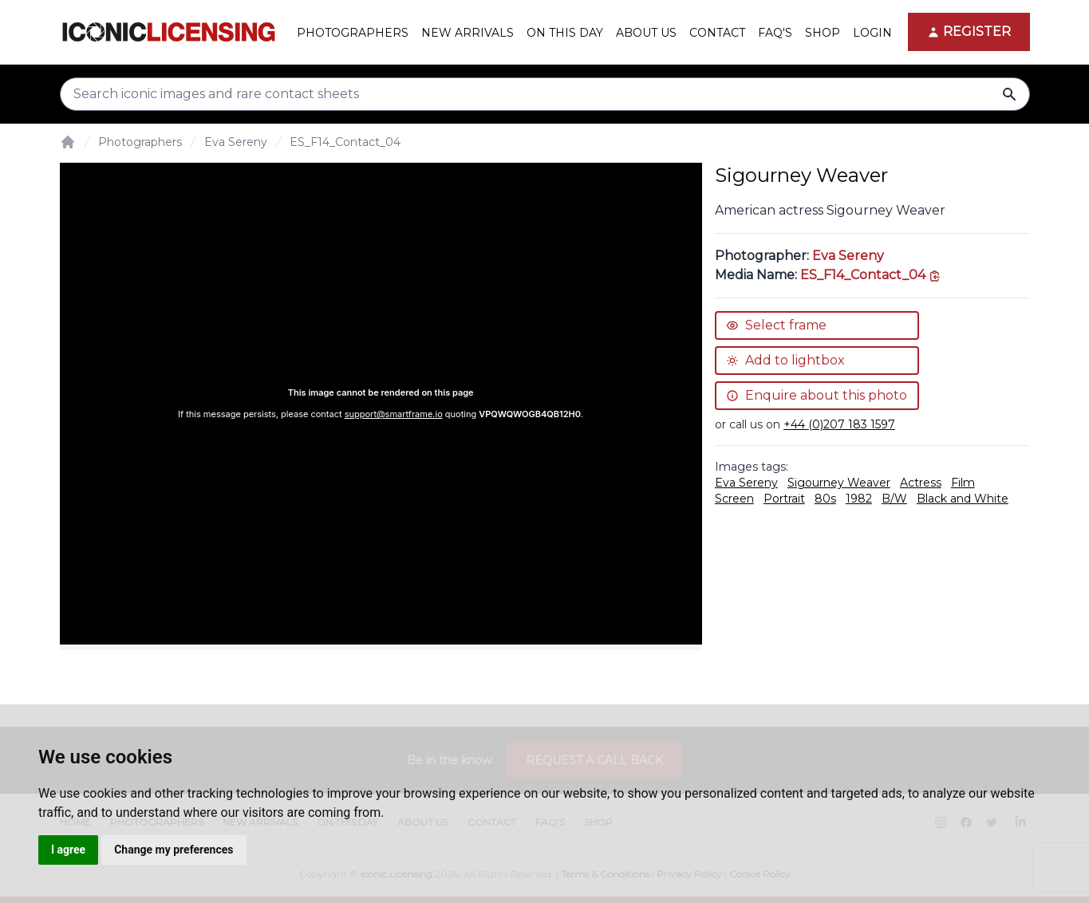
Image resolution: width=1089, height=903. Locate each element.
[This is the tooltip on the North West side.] (870, 274)
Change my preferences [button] (173, 849)
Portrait (784, 498)
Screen (734, 498)
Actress (920, 482)
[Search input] (545, 94)
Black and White (962, 498)
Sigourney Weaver (838, 482)
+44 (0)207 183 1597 (839, 424)
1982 (859, 498)
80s (825, 498)
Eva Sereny (235, 142)
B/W (894, 498)
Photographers (140, 142)
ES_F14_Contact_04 (345, 142)
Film (963, 482)
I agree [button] (68, 849)
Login (872, 33)
